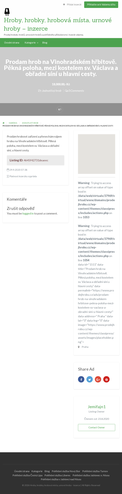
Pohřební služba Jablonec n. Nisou (91, 475)
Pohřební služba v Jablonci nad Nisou (61, 479)
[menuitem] (72, 4)
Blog (44, 42)
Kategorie (30, 42)
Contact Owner (96, 427)
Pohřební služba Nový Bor (66, 471)
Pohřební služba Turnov (95, 471)
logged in (28, 213)
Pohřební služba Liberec (57, 475)
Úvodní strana (11, 42)
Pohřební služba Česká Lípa (27, 475)
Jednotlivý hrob (51, 90)
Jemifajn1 (97, 406)
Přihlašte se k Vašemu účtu (101, 4)
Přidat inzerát (72, 4)
